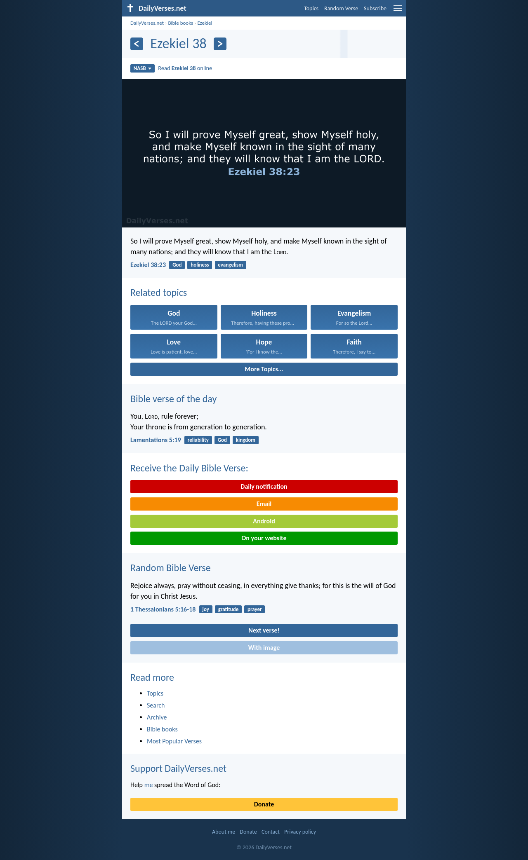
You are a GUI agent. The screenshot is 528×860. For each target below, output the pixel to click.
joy (206, 609)
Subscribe (375, 8)
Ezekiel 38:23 (148, 265)
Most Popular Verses (174, 741)
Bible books (180, 23)
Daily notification (263, 486)
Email (264, 504)
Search (156, 705)
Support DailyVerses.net (178, 768)
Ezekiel (204, 23)
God (177, 265)
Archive (157, 717)
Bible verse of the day (173, 399)
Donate (264, 804)
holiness (200, 265)
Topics (311, 8)
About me (223, 831)
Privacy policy (300, 831)
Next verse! (263, 630)
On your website (264, 538)
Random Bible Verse (170, 568)
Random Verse (341, 8)
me (148, 785)
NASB (142, 68)
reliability (198, 440)
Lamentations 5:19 (155, 440)
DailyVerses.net (147, 23)
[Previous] (136, 43)
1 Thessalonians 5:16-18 (163, 609)
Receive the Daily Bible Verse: (189, 468)
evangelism (230, 265)
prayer (255, 609)
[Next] (220, 43)
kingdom (245, 440)
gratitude (228, 609)
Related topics (158, 292)
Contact (271, 831)
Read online (185, 68)
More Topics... (264, 369)
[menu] (397, 11)
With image (264, 647)
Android (264, 521)
